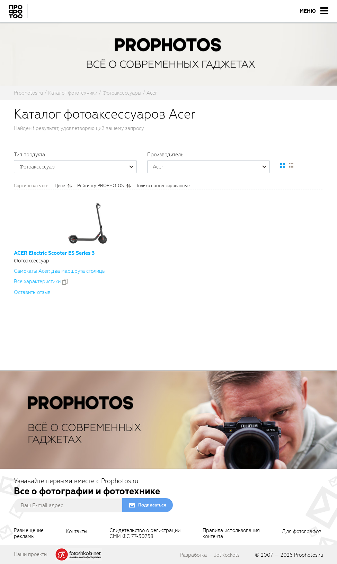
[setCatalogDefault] (282, 165)
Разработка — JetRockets (210, 555)
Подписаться (152, 505)
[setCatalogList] (291, 165)
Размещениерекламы (29, 534)
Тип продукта (29, 154)
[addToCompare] (65, 282)
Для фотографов (301, 532)
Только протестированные (163, 186)
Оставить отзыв (32, 292)
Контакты (76, 532)
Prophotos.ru (308, 555)
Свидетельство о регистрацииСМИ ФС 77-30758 (144, 534)
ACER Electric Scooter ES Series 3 (54, 253)
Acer (211, 166)
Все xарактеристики (37, 281)
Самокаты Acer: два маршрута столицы (60, 271)
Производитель (165, 154)
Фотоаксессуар (77, 166)
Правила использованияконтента (231, 534)
